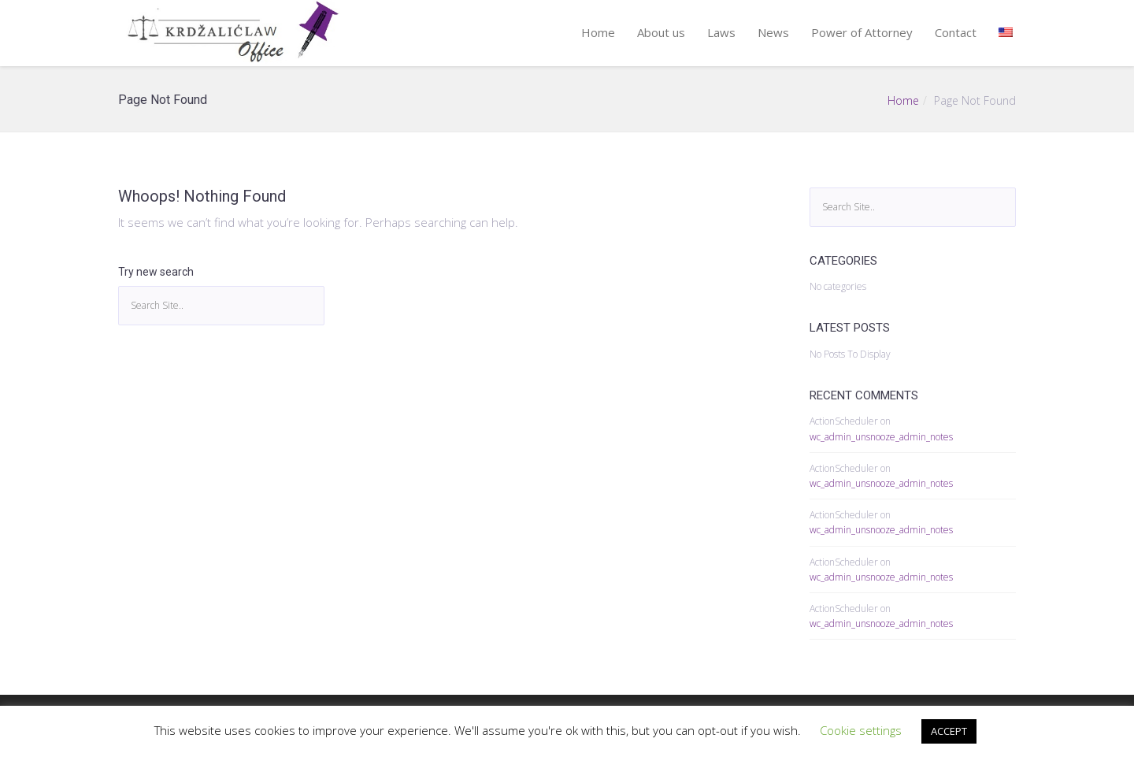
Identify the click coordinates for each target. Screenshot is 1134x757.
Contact (955, 32)
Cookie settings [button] (861, 730)
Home (598, 32)
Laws (721, 32)
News (773, 32)
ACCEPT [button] (949, 731)
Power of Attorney (862, 32)
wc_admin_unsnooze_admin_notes (881, 436)
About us (661, 32)
